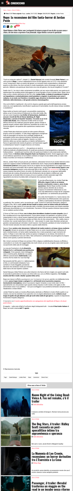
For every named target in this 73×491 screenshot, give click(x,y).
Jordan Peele (22, 377)
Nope (29, 377)
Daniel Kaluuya (13, 377)
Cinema (9, 10)
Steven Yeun (44, 377)
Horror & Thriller (16, 10)
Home (4, 10)
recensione (36, 377)
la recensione (53, 169)
